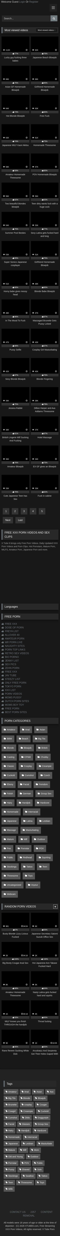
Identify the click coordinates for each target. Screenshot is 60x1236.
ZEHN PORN (10, 668)
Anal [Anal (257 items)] (26, 1092)
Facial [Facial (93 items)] (11, 1124)
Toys (30, 875)
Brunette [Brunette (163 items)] (12, 1104)
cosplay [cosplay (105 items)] (28, 1104)
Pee (9, 848)
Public (10, 857)
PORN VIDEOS (12, 694)
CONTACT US (18, 1212)
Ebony (10, 784)
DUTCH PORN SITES (15, 701)
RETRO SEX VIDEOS (15, 653)
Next (7, 520)
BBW (9, 738)
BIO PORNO (10, 657)
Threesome (12, 875)
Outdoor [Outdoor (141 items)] (34, 1156)
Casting (11, 757)
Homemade (12, 812)
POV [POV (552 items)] (26, 1163)
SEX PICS (9, 664)
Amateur (11, 729)
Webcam (11, 894)
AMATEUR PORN (13, 638)
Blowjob (27, 748)
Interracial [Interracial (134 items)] (32, 1137)
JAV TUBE (9, 675)
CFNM (27, 757)
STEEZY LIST (11, 679)
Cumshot (29, 775)
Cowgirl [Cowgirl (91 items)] (12, 1111)
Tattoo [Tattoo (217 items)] (44, 1176)
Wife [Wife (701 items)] (10, 1189)
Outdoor (41, 839)
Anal (27, 729)
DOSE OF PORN (13, 627)
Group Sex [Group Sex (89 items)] (43, 1124)
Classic (10, 766)
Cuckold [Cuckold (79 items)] (45, 1111)
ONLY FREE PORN (14, 682)
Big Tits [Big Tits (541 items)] (11, 1098)
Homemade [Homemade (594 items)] (14, 1137)
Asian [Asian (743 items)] (39, 1092)
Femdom (43, 784)
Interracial (33, 812)
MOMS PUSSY (12, 697)
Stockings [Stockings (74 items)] (13, 1176)
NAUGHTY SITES (13, 646)
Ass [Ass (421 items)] (51, 1092)
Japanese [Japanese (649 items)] (13, 1143)
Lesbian (46, 821)
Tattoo (29, 866)
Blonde (10, 748)
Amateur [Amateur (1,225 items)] (12, 1092)
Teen (44, 866)
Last (20, 520)
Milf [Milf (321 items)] (24, 1150)
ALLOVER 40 (11, 635)
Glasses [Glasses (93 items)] (26, 1124)
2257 (33, 1212)
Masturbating (32, 830)
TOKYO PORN (11, 686)
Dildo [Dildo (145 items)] (27, 1117)
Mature (10, 839)
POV (41, 848)
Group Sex (46, 793)
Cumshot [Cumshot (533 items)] (12, 1117)
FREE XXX (9, 624)
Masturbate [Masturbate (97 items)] (46, 1143)
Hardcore (44, 803)
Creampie (46, 766)
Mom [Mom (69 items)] (36, 1150)
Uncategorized (14, 885)
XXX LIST (9, 690)
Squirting (46, 857)
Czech (47, 775)
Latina (29, 821)
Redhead (27, 857)
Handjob (26, 803)
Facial (26, 784)
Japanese (11, 821)
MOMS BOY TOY (13, 705)
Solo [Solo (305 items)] (39, 1169)
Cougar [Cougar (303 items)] (43, 1104)
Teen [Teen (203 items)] (10, 1182)
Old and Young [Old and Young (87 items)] (15, 1156)
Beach (25, 738)
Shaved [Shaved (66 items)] (25, 1169)
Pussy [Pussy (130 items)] (11, 1169)
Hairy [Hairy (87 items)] (10, 1130)
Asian (42, 729)
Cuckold (11, 775)
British (45, 748)
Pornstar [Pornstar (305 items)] (12, 1163)
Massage (11, 830)
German (27, 793)
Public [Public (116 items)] (40, 1163)
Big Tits (41, 738)
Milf (25, 839)
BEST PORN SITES (14, 712)
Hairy (9, 803)
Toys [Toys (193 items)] (42, 1182)
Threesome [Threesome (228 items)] (26, 1182)
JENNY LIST (10, 660)
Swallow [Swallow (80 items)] (29, 1176)
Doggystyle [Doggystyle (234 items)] (43, 1117)
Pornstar (25, 848)
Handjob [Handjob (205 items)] (25, 1130)
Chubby (44, 757)
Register (33, 1)
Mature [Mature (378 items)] (11, 1150)
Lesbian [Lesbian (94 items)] (29, 1143)
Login (22, 1)
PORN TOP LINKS (13, 649)
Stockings (11, 866)
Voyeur (34, 885)
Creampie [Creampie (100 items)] (28, 1111)
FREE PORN (10, 708)
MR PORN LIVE (12, 642)
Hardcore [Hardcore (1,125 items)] (41, 1130)
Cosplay (28, 766)
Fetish (10, 793)
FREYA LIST (10, 631)
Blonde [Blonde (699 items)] (26, 1098)
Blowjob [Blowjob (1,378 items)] (41, 1098)
